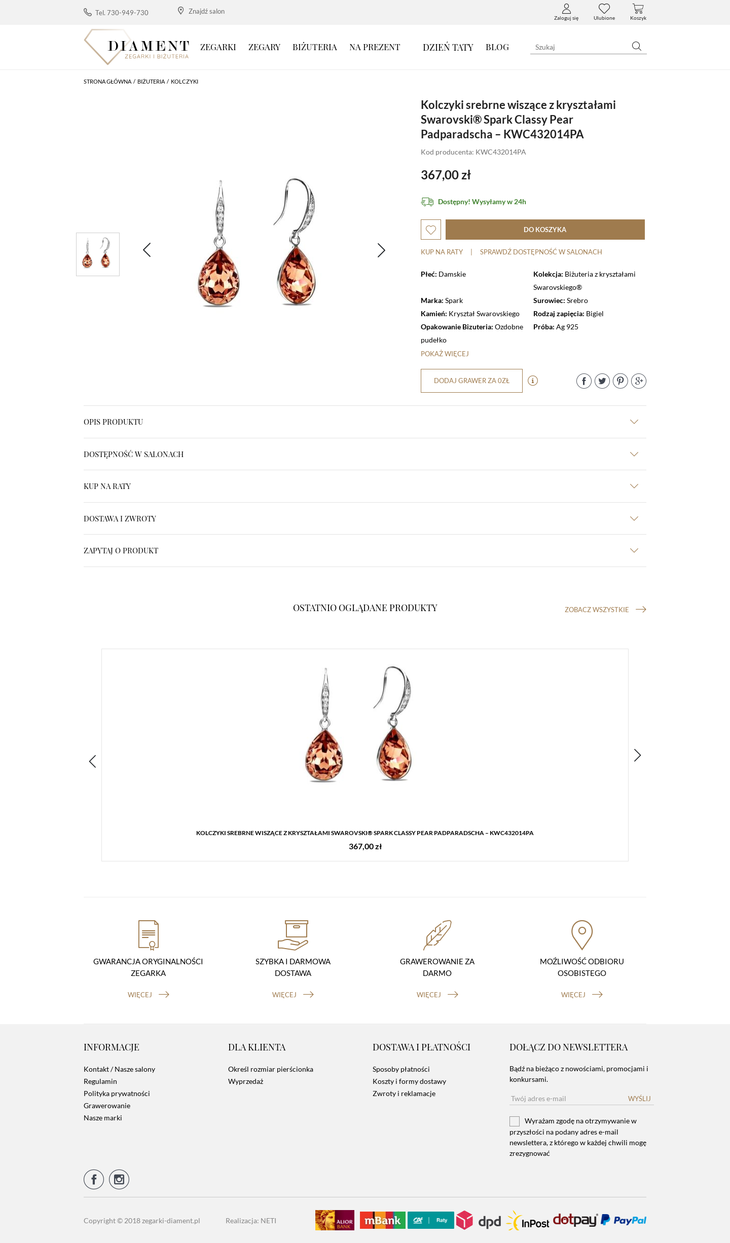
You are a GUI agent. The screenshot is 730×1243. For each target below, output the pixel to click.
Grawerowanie (107, 1105)
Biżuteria (315, 46)
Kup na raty (442, 252)
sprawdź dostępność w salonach (541, 252)
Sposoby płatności (401, 1069)
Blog (497, 46)
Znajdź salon (201, 11)
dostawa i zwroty (361, 518)
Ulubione (604, 12)
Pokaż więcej (445, 354)
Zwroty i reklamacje (404, 1093)
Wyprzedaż (245, 1081)
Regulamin (100, 1081)
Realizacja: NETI (251, 1220)
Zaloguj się (566, 12)
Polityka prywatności (117, 1093)
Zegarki (218, 46)
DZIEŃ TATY (448, 47)
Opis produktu (361, 422)
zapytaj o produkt (361, 550)
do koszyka (545, 229)
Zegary (264, 46)
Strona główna (107, 81)
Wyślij (639, 1099)
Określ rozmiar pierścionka (270, 1069)
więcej (148, 995)
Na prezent (374, 46)
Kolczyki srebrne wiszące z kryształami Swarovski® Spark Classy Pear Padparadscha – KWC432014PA (365, 833)
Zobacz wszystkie (605, 610)
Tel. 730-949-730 (116, 12)
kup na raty (361, 486)
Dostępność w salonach (361, 454)
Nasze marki (103, 1117)
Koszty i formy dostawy (409, 1081)
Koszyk (638, 12)
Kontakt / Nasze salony (119, 1069)
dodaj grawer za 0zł (471, 380)
